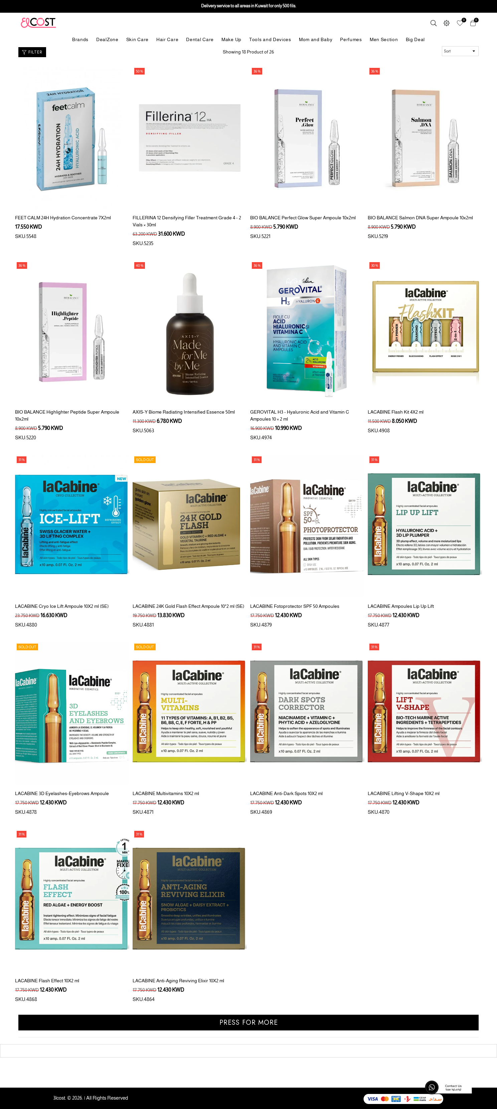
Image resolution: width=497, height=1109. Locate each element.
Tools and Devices (270, 39)
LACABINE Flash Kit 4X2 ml (396, 412)
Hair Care (167, 39)
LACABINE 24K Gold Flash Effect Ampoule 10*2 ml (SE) (188, 606)
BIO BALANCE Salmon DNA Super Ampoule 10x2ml (420, 217)
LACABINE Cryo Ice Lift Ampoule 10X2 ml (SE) (62, 606)
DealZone (107, 39)
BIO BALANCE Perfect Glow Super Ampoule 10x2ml (303, 217)
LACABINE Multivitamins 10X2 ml (166, 793)
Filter (32, 52)
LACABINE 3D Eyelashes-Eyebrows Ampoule (62, 793)
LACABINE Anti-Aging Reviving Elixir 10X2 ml (178, 980)
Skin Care (137, 39)
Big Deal (415, 39)
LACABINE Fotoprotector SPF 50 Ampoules (294, 606)
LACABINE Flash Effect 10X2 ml (47, 980)
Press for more (248, 1022)
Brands (80, 39)
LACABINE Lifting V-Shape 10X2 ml (404, 793)
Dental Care (200, 39)
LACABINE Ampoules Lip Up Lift (401, 606)
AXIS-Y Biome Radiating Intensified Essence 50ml (184, 412)
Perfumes (351, 39)
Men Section (384, 39)
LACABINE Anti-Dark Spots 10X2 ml (286, 793)
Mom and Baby (315, 39)
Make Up (231, 39)
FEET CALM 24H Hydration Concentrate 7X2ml (63, 217)
